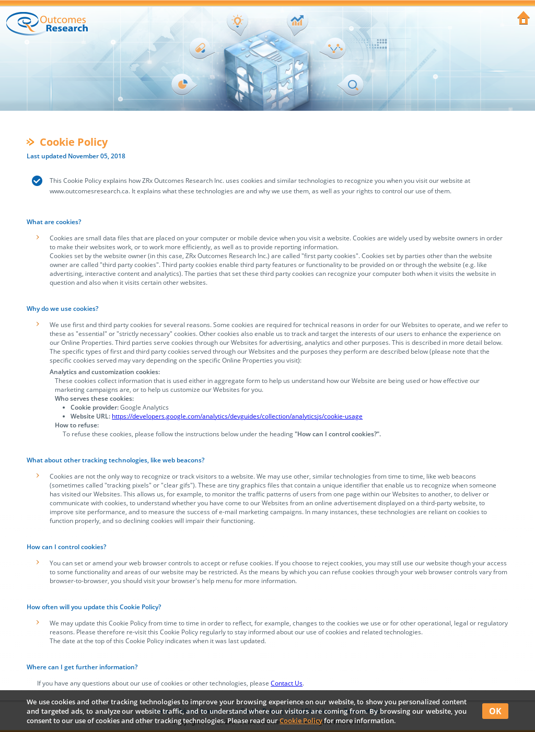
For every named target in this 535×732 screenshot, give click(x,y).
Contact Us (287, 683)
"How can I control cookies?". (338, 433)
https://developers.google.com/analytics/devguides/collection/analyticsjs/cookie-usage (237, 416)
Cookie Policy (301, 720)
